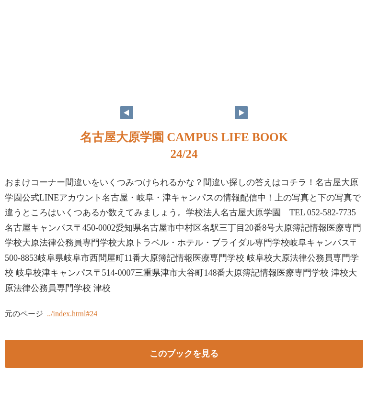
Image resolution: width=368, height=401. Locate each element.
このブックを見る (184, 353)
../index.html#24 (72, 314)
